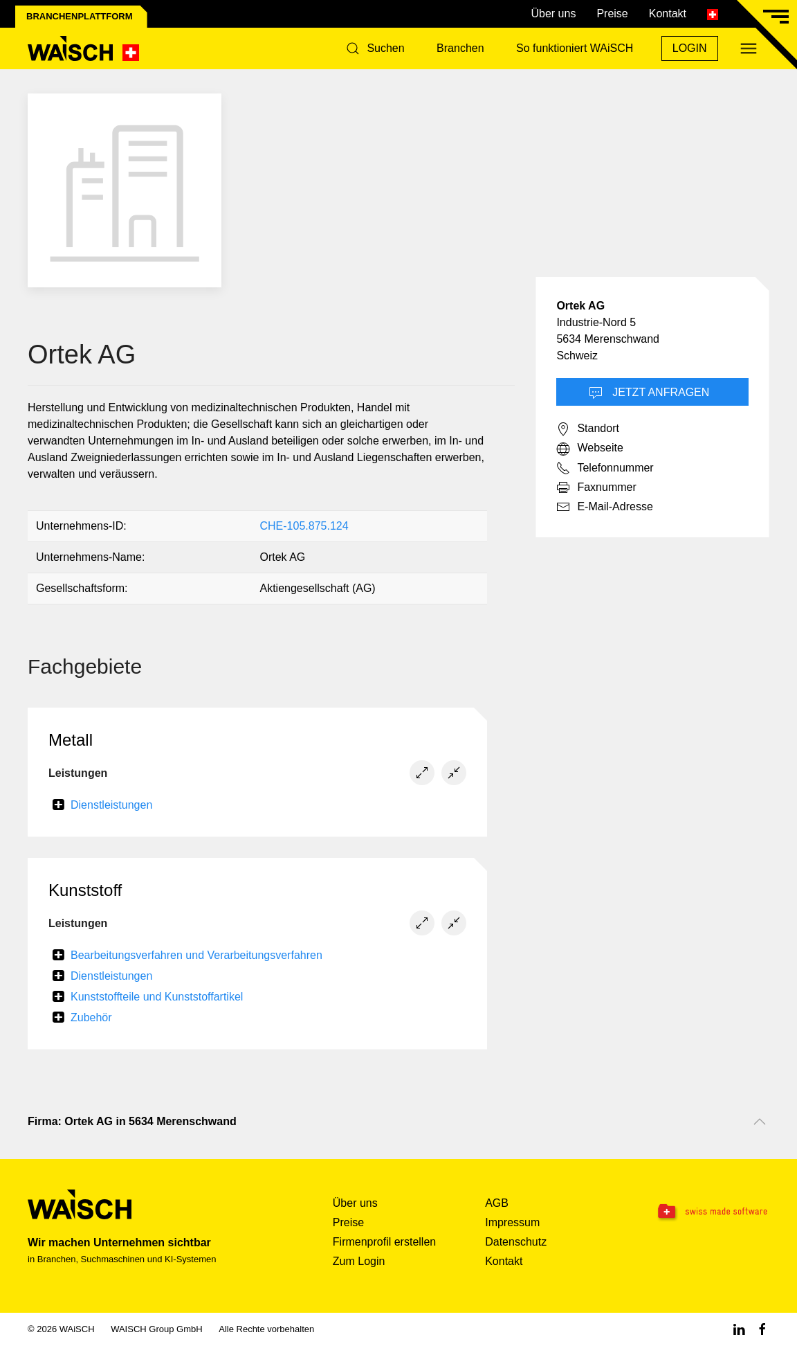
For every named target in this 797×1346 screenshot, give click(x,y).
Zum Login (359, 1261)
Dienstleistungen (111, 805)
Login (689, 48)
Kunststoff (85, 890)
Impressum (512, 1222)
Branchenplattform (79, 16)
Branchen (460, 48)
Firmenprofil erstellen (384, 1242)
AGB (497, 1203)
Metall (70, 739)
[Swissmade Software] (703, 1212)
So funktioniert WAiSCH (574, 48)
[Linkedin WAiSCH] (739, 1329)
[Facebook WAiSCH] (762, 1329)
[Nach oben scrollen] (759, 1122)
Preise (611, 13)
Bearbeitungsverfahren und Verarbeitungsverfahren (196, 955)
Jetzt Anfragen (649, 393)
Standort (587, 429)
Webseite (589, 449)
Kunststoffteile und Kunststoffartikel (157, 997)
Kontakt (667, 13)
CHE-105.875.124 (303, 526)
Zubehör (91, 1017)
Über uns (553, 13)
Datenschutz (516, 1242)
